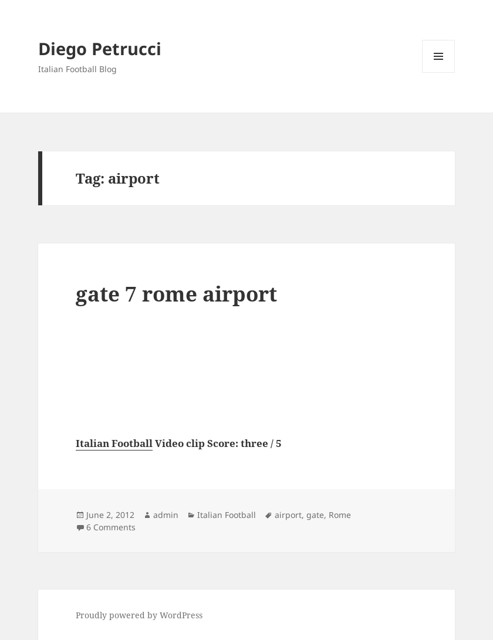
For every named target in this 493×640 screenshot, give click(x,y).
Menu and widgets (439, 72)
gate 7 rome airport (176, 293)
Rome (340, 514)
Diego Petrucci (99, 48)
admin (165, 514)
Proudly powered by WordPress (139, 615)
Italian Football (114, 443)
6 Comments (111, 527)
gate (315, 514)
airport (288, 514)
